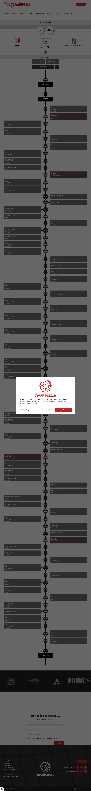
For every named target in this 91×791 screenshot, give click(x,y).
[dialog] (45, 395)
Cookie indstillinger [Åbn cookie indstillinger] (25, 410)
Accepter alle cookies (63, 410)
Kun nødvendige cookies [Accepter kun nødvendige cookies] (45, 410)
